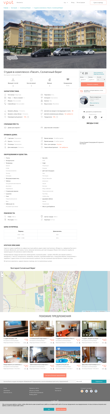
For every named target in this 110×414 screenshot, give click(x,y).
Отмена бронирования (36, 392)
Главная (6, 8)
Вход (72, 2)
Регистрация (81, 2)
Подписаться (98, 381)
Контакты (20, 2)
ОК (49, 409)
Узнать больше (61, 409)
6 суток (59, 144)
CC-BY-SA (107, 311)
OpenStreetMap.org (94, 311)
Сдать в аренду (98, 2)
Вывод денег (33, 394)
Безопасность (8, 392)
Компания (7, 390)
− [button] (2, 275)
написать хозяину (92, 84)
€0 (72, 111)
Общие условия (34, 390)
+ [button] (2, 273)
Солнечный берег (25, 8)
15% (25, 117)
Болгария (14, 8)
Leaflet (84, 311)
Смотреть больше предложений (55, 375)
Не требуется (69, 114)
